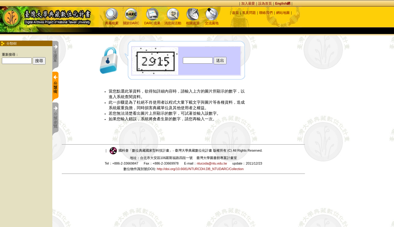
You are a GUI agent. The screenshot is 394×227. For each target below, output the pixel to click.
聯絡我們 (266, 12)
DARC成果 (152, 21)
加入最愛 (248, 3)
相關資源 (192, 21)
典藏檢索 (112, 21)
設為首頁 (265, 3)
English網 (282, 3)
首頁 (235, 12)
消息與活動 (172, 21)
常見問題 (249, 12)
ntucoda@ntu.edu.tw (212, 163)
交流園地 (212, 21)
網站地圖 (283, 12)
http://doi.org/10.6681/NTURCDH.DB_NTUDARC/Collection (200, 169)
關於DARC (131, 21)
